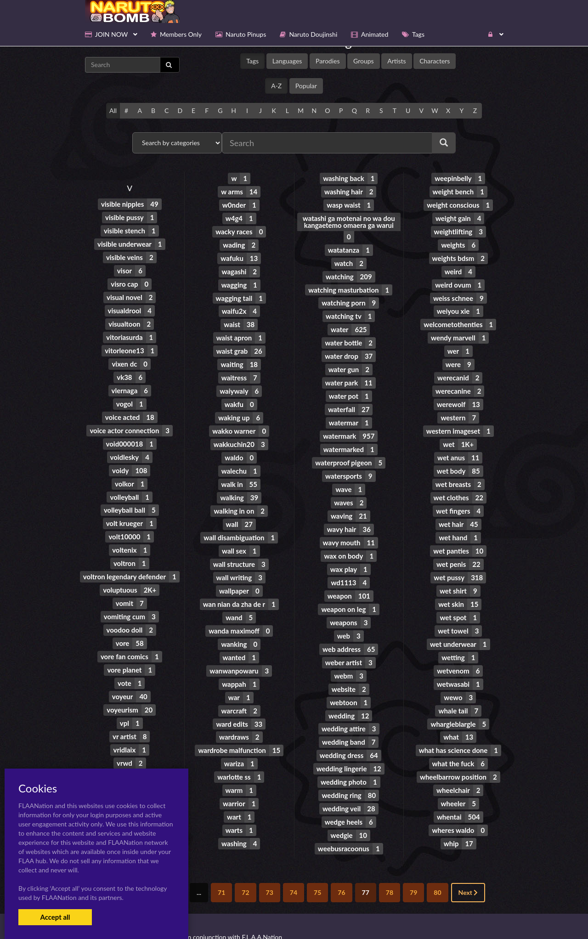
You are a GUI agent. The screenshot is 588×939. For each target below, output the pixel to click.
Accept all (55, 917)
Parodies (328, 61)
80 (437, 871)
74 (293, 871)
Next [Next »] (468, 871)
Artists (396, 61)
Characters (434, 61)
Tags (252, 61)
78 (389, 871)
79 (413, 871)
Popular (306, 86)
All (113, 110)
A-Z (276, 86)
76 (341, 871)
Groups (363, 61)
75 (317, 871)
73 (269, 871)
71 (221, 871)
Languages (287, 61)
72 (245, 871)
